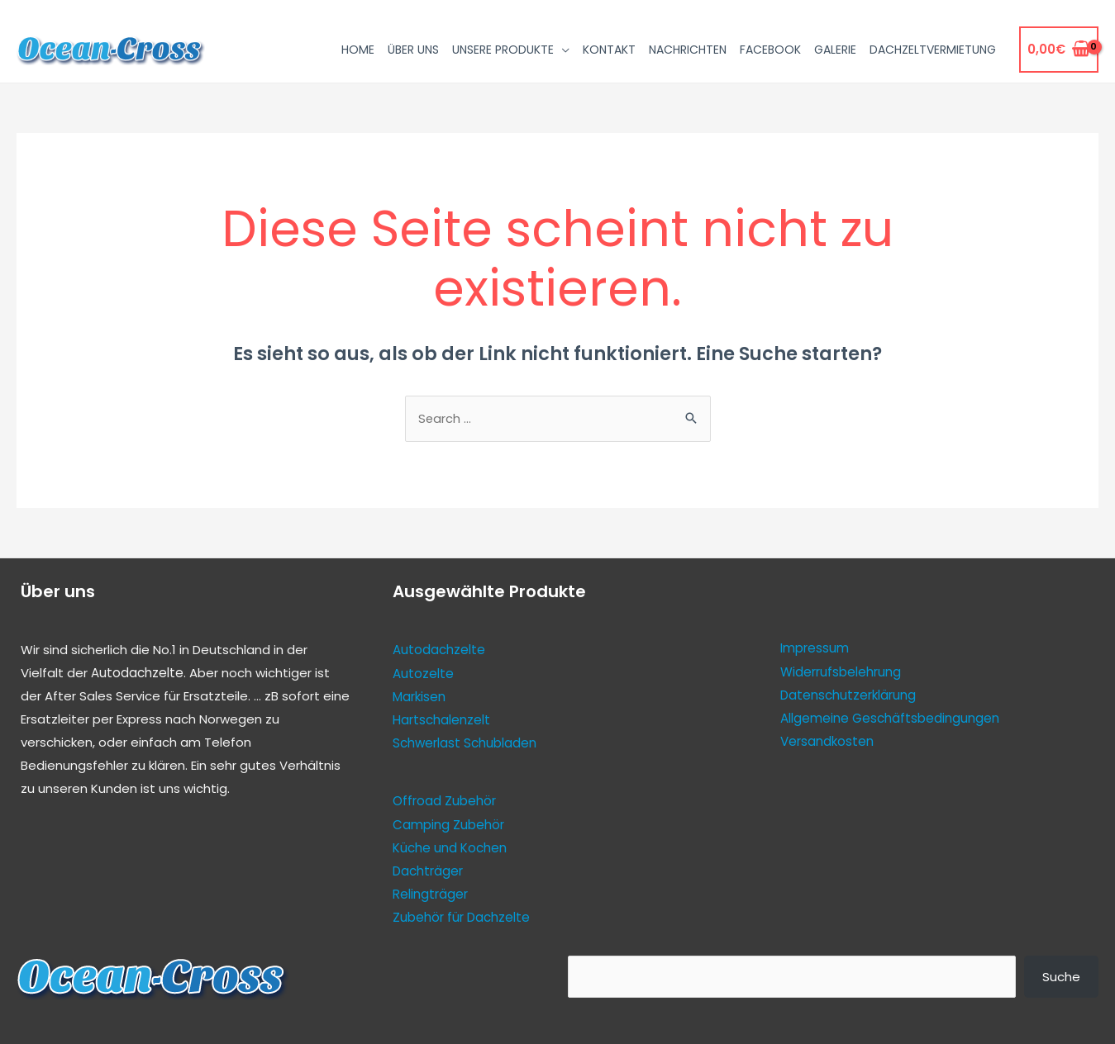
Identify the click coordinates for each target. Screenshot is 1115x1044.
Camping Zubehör (448, 824)
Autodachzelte (137, 673)
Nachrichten (688, 49)
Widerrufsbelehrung (840, 672)
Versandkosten (827, 741)
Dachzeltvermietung (933, 49)
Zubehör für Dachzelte (461, 915)
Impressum (814, 648)
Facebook (770, 49)
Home (357, 49)
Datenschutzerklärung (848, 695)
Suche (1061, 974)
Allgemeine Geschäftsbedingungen (889, 718)
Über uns (413, 49)
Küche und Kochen (450, 846)
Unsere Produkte (503, 49)
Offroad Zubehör (444, 800)
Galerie (835, 49)
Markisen (419, 696)
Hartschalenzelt (441, 719)
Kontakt (609, 49)
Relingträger (430, 892)
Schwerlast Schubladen (464, 743)
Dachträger (428, 869)
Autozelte (423, 673)
